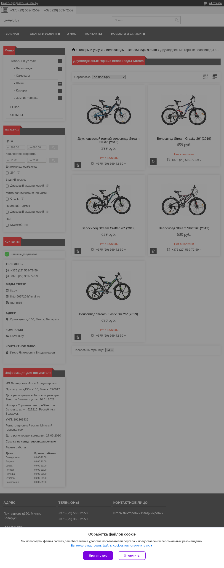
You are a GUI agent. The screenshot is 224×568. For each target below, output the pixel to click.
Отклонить (132, 555)
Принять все (98, 555)
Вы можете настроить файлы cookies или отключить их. (110, 545)
